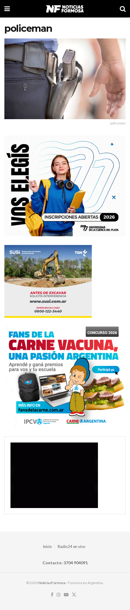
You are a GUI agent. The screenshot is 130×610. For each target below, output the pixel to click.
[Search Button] (123, 8)
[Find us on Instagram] (59, 595)
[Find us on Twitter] (74, 595)
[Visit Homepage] (64, 9)
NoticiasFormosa (52, 583)
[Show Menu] (7, 8)
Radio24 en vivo (71, 546)
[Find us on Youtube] (66, 595)
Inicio (47, 546)
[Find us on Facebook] (52, 595)
